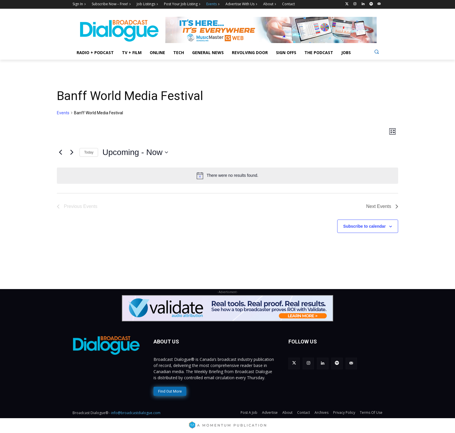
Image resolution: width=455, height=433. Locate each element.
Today (88, 152)
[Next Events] (71, 152)
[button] (376, 52)
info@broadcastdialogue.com (135, 412)
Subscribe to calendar (364, 226)
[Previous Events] (60, 152)
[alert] (227, 176)
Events (63, 113)
